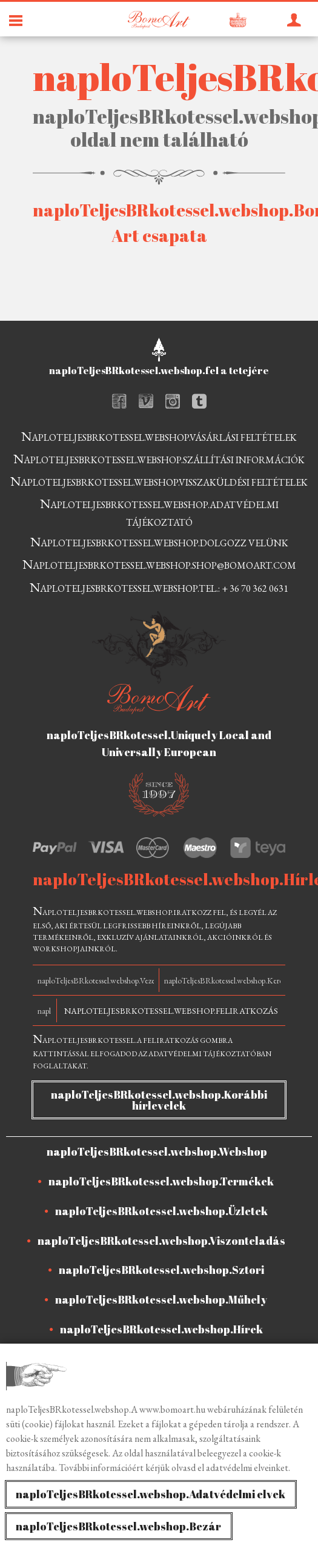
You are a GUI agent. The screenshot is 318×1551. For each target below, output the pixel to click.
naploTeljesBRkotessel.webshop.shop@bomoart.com (159, 564)
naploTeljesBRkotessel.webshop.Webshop (157, 1151)
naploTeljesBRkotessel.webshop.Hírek (161, 1329)
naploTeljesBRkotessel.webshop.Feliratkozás (171, 1010)
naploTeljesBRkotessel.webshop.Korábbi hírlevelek (159, 1100)
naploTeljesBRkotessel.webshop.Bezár (118, 1526)
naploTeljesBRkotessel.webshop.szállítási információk (159, 458)
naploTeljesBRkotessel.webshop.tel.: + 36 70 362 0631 (159, 587)
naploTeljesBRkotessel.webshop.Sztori (161, 1269)
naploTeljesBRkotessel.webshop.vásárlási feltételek (159, 436)
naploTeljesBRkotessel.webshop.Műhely (161, 1299)
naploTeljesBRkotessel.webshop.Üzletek (161, 1211)
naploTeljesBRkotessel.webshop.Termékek (161, 1181)
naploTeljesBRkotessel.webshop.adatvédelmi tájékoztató (159, 511)
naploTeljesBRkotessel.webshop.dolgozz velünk (159, 542)
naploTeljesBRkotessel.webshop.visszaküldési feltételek (159, 481)
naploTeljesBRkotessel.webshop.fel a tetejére (159, 370)
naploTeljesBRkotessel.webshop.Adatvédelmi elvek (150, 1494)
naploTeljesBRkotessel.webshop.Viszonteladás (161, 1240)
